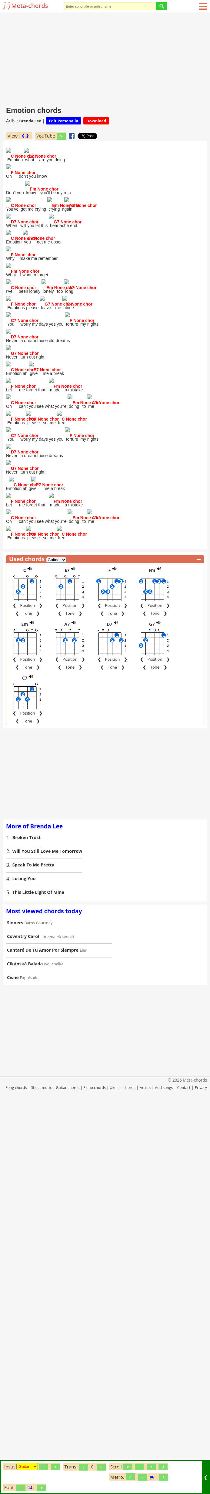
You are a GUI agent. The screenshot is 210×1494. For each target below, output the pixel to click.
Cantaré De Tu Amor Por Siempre (42, 1332)
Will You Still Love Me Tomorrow (47, 1233)
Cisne (13, 1359)
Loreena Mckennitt (58, 1318)
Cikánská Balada (25, 1345)
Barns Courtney (39, 1304)
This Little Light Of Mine (38, 1274)
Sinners (15, 1304)
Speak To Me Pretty (33, 1246)
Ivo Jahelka (54, 1345)
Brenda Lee (30, 121)
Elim (83, 1332)
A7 (67, 1006)
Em (24, 1006)
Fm (151, 952)
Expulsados (30, 1359)
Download (96, 121)
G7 (152, 1006)
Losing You (24, 1260)
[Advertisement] (105, 57)
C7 (24, 1059)
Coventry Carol (23, 1318)
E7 (67, 952)
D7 (109, 1006)
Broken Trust (26, 1219)
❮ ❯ (25, 135)
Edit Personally (63, 121)
